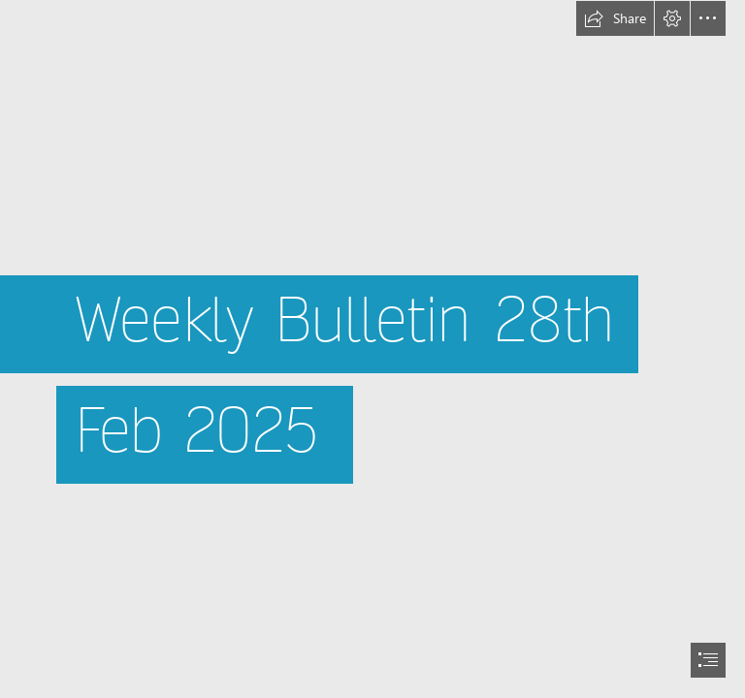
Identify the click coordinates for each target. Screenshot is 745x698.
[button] (615, 18)
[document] (372, 349)
